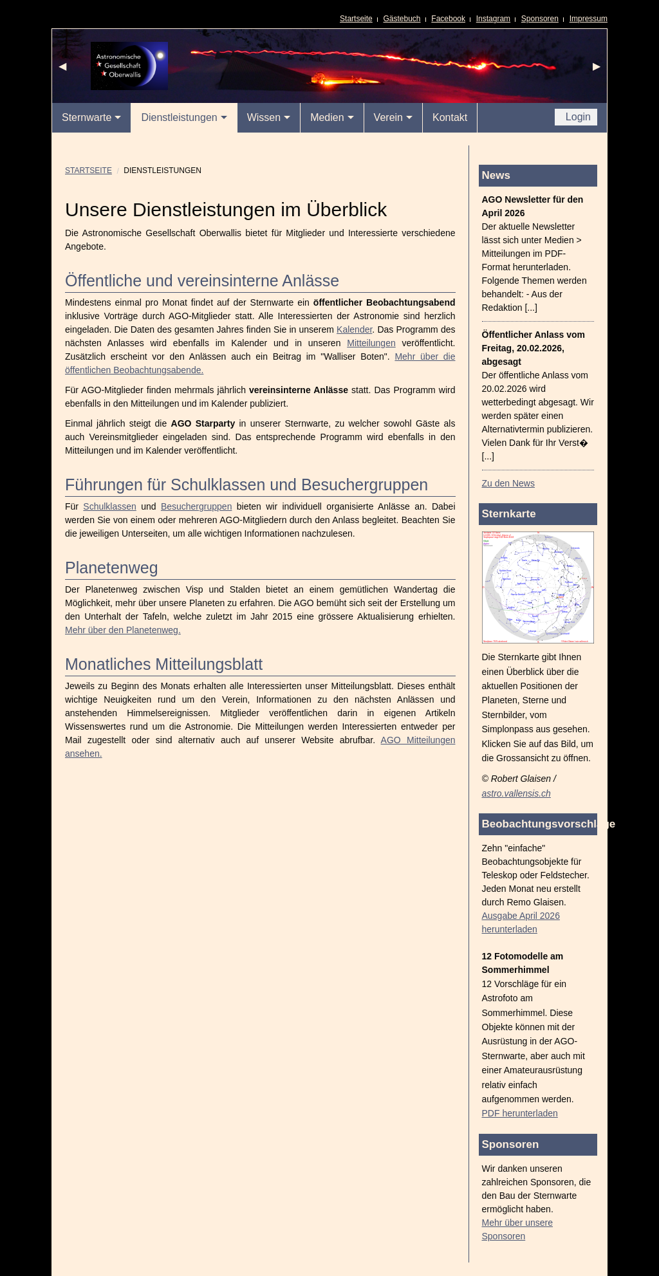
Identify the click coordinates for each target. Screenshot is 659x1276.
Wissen (264, 117)
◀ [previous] (66, 69)
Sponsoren (540, 18)
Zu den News (508, 483)
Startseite (356, 18)
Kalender (354, 329)
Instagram (493, 18)
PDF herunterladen (520, 1113)
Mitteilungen (371, 343)
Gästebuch (402, 18)
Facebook (448, 18)
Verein (388, 117)
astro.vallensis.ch (516, 793)
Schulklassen (109, 506)
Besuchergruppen (196, 506)
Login (576, 116)
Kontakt (449, 117)
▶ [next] (600, 69)
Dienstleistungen (179, 117)
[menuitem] (91, 118)
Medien (327, 117)
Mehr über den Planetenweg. (123, 630)
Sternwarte (86, 117)
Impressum (589, 18)
